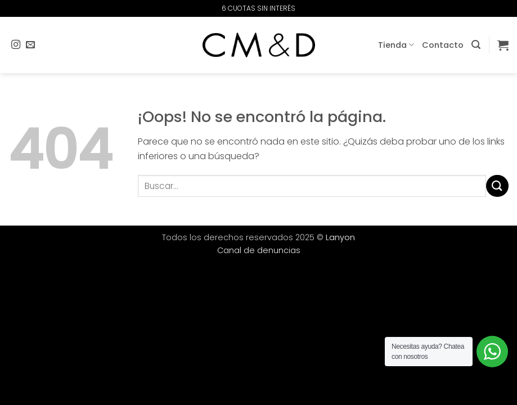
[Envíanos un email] (30, 45)
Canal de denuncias (258, 250)
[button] (475, 45)
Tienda (396, 45)
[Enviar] (497, 186)
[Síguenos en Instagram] (15, 45)
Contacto (443, 45)
